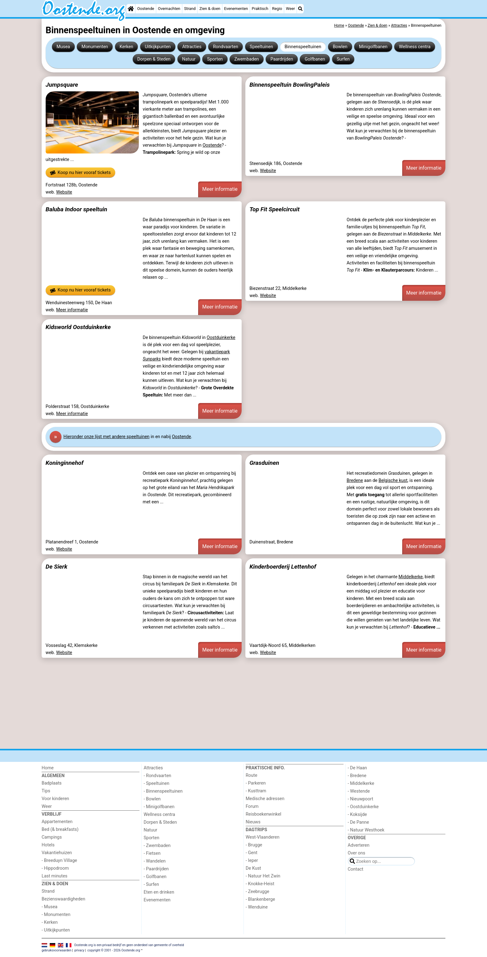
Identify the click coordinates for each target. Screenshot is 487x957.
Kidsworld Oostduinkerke (78, 327)
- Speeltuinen (157, 783)
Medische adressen (265, 798)
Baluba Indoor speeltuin (76, 209)
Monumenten (95, 46)
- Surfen (151, 884)
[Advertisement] (228, 703)
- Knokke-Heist (260, 883)
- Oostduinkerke (363, 806)
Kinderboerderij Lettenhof (282, 566)
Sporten (215, 59)
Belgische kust (393, 480)
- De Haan (357, 768)
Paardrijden (282, 59)
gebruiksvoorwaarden (56, 950)
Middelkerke (410, 576)
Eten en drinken (159, 892)
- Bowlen (152, 799)
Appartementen (57, 821)
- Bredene (357, 775)
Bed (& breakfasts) (60, 829)
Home (48, 768)
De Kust (253, 868)
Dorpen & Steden (154, 59)
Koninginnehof (65, 462)
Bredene (355, 480)
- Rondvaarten (157, 775)
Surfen (343, 59)
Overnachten (169, 8)
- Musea (49, 906)
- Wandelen (155, 861)
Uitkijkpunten (158, 46)
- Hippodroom (55, 868)
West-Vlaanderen (263, 837)
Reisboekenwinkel (263, 814)
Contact (355, 869)
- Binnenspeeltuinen (163, 791)
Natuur (189, 59)
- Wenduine (257, 907)
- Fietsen (152, 853)
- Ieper (252, 860)
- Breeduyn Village (59, 860)
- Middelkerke (361, 783)
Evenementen (236, 8)
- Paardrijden (156, 869)
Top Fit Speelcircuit (274, 209)
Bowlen (340, 46)
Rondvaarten (225, 46)
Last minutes (54, 876)
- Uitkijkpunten (56, 930)
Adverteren (359, 845)
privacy (79, 950)
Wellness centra (414, 46)
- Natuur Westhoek (366, 830)
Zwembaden (246, 59)
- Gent (251, 852)
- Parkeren (256, 783)
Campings (52, 837)
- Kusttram (256, 791)
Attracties (192, 46)
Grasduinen (264, 462)
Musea (63, 46)
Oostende (145, 8)
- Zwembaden (157, 845)
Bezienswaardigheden (63, 899)
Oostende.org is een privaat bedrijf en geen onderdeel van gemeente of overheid (129, 945)
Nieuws (253, 822)
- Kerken (50, 922)
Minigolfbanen (373, 46)
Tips (46, 791)
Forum (252, 806)
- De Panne (358, 822)
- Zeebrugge (257, 891)
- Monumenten (56, 914)
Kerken (126, 46)
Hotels (48, 845)
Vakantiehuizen (57, 852)
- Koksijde (357, 814)
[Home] (130, 8)
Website (64, 192)
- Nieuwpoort (360, 799)
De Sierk (56, 566)
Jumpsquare (62, 84)
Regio (277, 8)
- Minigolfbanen (159, 806)
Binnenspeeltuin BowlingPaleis (289, 84)
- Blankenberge (260, 899)
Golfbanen (315, 59)
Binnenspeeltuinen (302, 46)
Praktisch (260, 8)
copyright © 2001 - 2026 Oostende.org (113, 950)
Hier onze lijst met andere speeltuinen (106, 436)
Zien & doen (209, 8)
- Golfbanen (155, 876)
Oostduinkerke (221, 337)
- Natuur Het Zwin (263, 876)
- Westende (359, 791)
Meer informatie (220, 189)
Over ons (356, 853)
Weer (290, 8)
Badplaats (51, 783)
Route (251, 775)
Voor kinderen (55, 798)
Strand (190, 8)
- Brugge (254, 845)
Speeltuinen (261, 46)
